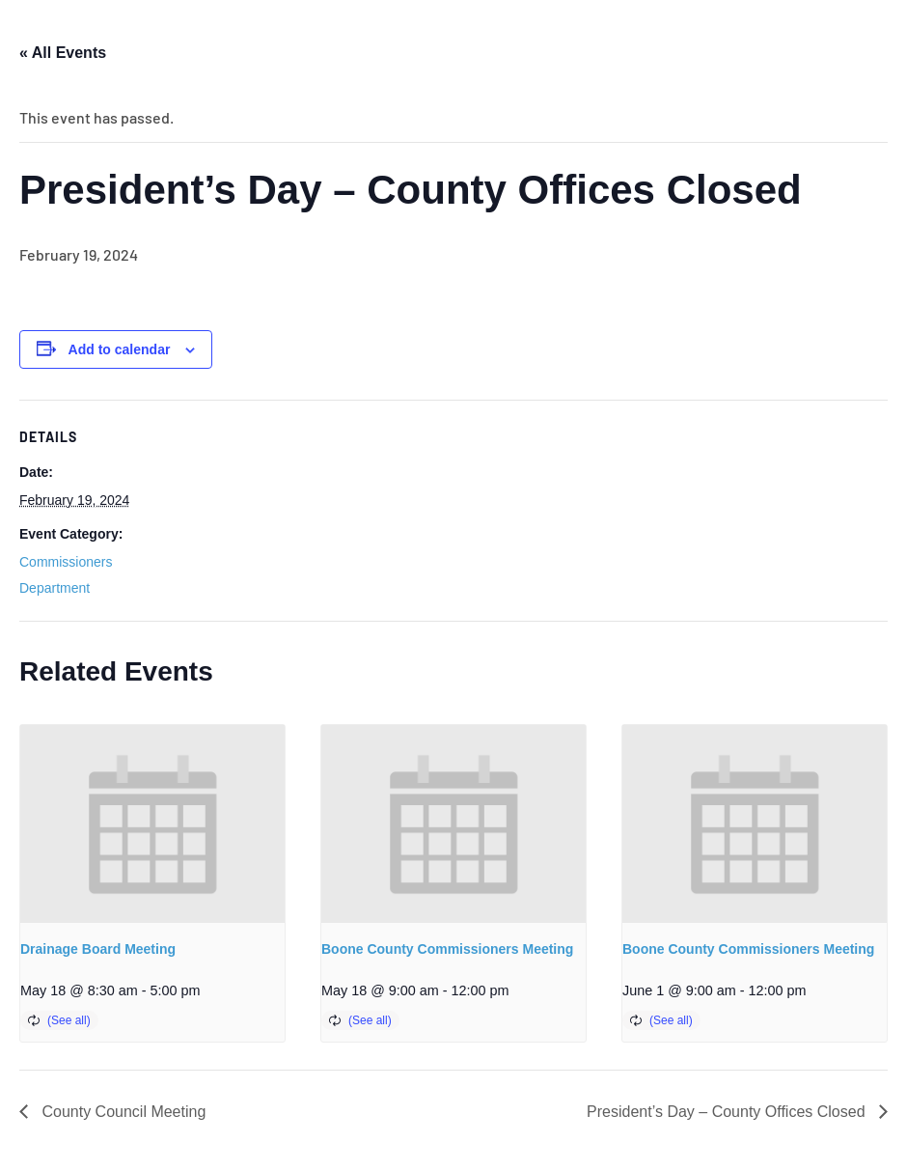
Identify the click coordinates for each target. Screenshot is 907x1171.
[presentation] (152, 824)
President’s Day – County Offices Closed (728, 1111)
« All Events (62, 52)
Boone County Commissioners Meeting (447, 949)
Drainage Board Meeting (98, 949)
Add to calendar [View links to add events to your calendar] (120, 349)
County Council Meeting (122, 1111)
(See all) (69, 1020)
